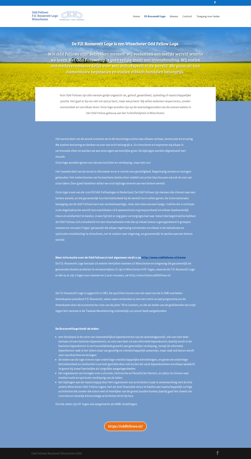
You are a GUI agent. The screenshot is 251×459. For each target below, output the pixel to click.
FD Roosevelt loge (154, 16)
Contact (187, 16)
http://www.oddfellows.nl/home (164, 257)
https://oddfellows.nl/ (125, 426)
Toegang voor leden (208, 16)
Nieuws (174, 16)
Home (136, 16)
